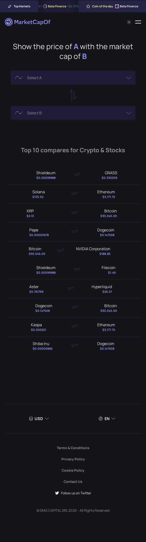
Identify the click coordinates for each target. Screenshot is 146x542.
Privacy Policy (73, 459)
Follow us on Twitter (73, 493)
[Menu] (138, 22)
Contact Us (73, 481)
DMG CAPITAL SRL (54, 510)
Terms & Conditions (73, 447)
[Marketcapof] (28, 22)
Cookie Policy (73, 470)
